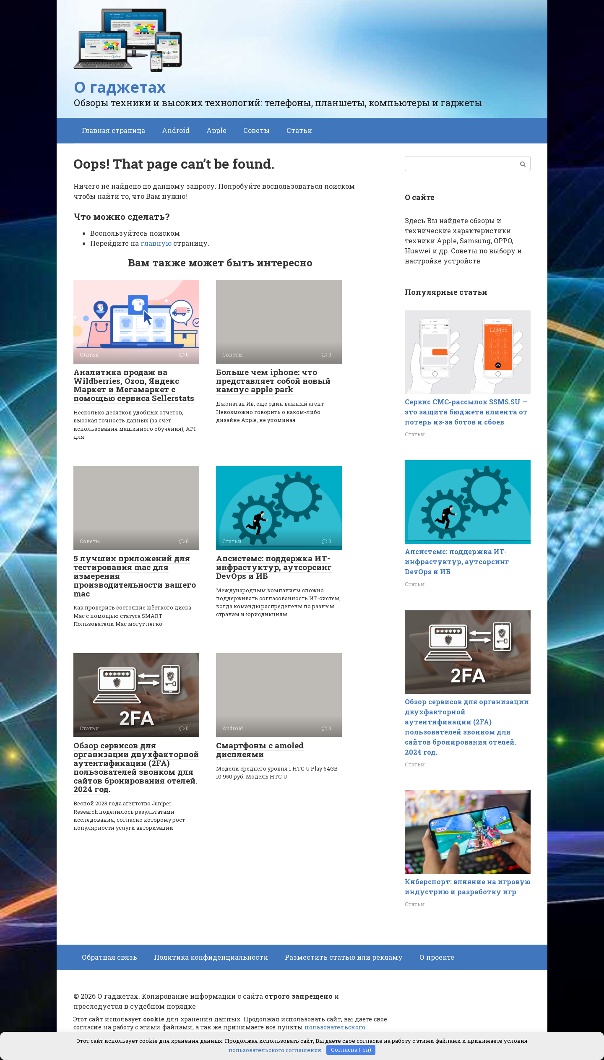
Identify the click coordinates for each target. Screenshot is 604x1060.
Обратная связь (109, 957)
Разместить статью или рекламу (344, 957)
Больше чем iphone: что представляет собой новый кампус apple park (273, 381)
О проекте (436, 957)
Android (176, 130)
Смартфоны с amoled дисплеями (260, 749)
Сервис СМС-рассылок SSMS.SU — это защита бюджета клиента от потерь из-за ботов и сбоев (466, 411)
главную (156, 243)
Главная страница (113, 130)
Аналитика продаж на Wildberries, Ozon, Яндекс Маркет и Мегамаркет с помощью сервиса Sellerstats (133, 385)
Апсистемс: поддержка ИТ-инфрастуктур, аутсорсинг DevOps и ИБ (274, 567)
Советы (256, 130)
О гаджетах (120, 87)
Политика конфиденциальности (211, 957)
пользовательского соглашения (275, 1049)
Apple (216, 130)
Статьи (299, 130)
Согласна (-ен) (351, 1049)
